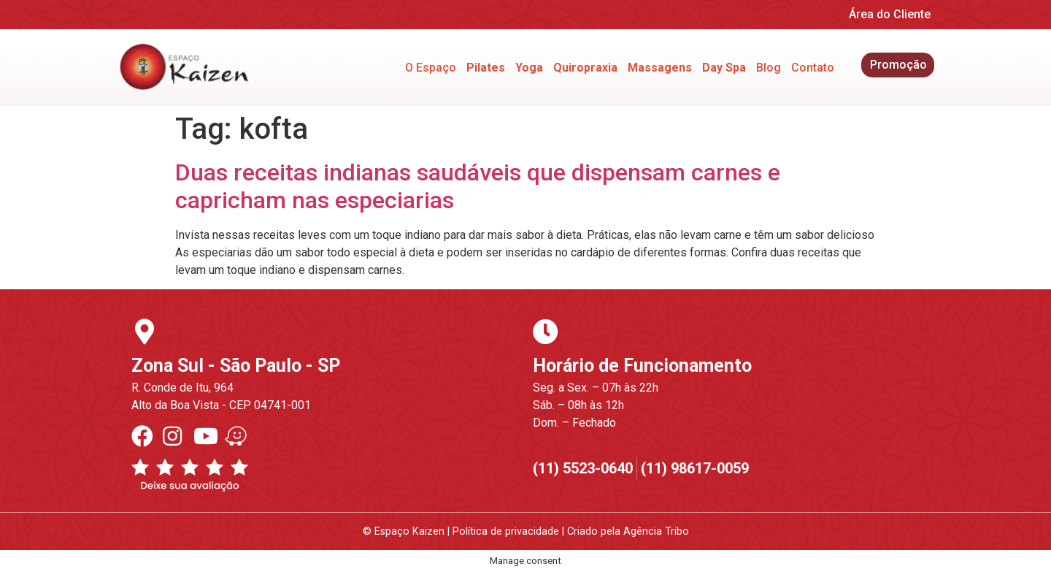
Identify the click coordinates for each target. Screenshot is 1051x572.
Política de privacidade (506, 531)
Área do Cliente (890, 14)
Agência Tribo (656, 531)
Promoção (898, 65)
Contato (812, 68)
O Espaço (430, 68)
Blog (768, 68)
